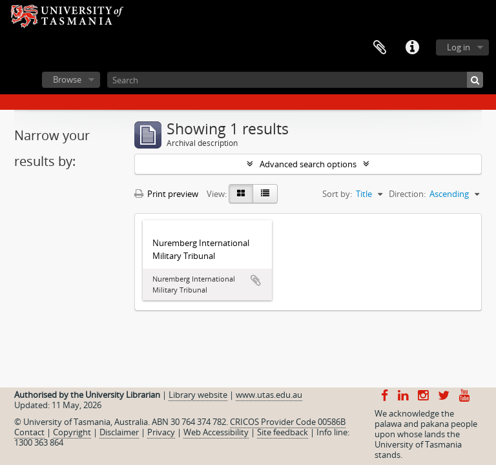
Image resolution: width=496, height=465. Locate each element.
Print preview (166, 194)
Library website (198, 394)
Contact (29, 432)
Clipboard (380, 48)
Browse (67, 79)
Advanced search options (308, 164)
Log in (458, 47)
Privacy (161, 432)
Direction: (407, 194)
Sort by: (337, 194)
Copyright (72, 432)
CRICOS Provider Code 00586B (288, 422)
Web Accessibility (216, 432)
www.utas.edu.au (269, 394)
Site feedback (282, 432)
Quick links (412, 48)
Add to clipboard (255, 280)
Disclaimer (119, 432)
